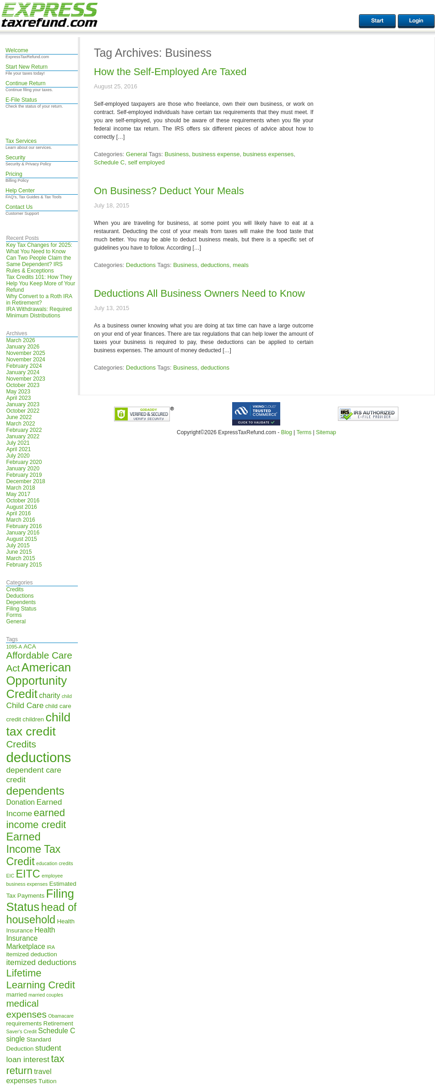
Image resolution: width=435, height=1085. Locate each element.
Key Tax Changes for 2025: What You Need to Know (39, 248)
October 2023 (22, 385)
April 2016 (18, 513)
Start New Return (26, 67)
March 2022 (20, 423)
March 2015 (20, 558)
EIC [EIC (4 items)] (10, 875)
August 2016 (21, 507)
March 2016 (20, 520)
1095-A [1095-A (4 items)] (14, 646)
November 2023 (25, 379)
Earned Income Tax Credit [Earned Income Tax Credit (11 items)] (33, 849)
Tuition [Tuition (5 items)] (47, 1081)
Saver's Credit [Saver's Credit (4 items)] (21, 1031)
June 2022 (19, 417)
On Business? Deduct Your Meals (169, 190)
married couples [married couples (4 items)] (45, 995)
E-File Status (21, 100)
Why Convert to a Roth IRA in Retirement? (39, 299)
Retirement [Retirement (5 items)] (58, 1023)
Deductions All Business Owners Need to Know (199, 293)
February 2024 (24, 366)
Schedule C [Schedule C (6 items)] (56, 1031)
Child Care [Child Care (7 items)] (25, 705)
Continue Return (25, 83)
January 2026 (22, 346)
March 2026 (20, 340)
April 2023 (18, 398)
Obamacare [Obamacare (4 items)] (61, 1016)
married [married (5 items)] (16, 994)
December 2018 (25, 481)
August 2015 (21, 539)
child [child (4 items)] (67, 696)
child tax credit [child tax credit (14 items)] (38, 724)
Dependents (21, 602)
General (16, 621)
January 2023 (22, 404)
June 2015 (19, 552)
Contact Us (19, 207)
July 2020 (17, 456)
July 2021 (17, 443)
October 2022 (22, 411)
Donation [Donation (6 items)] (20, 802)
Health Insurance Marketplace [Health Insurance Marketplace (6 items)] (30, 938)
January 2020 (22, 468)
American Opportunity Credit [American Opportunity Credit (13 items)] (38, 680)
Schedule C (109, 162)
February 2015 (24, 565)
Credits (14, 589)
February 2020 (24, 462)
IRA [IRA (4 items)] (51, 947)
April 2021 (18, 449)
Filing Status (21, 608)
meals (241, 265)
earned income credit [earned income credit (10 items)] (36, 818)
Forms (14, 615)
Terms (303, 432)
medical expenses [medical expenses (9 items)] (26, 1009)
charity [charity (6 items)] (49, 695)
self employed (146, 162)
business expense (215, 154)
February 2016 (24, 526)
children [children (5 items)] (33, 719)
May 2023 (18, 391)
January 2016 (22, 532)
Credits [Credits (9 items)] (21, 744)
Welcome (16, 50)
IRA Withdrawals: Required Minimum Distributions (38, 312)
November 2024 (25, 359)
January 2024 (22, 372)
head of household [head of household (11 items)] (41, 913)
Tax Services (21, 141)
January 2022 (22, 436)
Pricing (13, 174)
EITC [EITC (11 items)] (28, 874)
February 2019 (24, 475)
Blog (286, 432)
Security (15, 157)
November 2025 (25, 353)
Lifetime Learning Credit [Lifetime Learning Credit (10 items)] (40, 979)
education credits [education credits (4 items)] (54, 863)
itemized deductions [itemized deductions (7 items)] (41, 962)
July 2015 (17, 545)
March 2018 (20, 488)
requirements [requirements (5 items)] (24, 1023)
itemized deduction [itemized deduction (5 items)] (31, 954)
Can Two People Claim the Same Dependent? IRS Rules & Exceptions (38, 264)
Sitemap (326, 432)
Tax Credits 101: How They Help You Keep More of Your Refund (40, 283)
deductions (215, 265)
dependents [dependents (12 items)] (35, 791)
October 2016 (22, 500)
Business (176, 154)
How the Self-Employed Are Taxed (170, 71)
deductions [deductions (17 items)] (38, 757)
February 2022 (24, 430)
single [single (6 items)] (15, 1039)
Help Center (20, 190)
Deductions (19, 596)
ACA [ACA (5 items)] (29, 646)
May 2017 (18, 494)
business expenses (268, 154)
